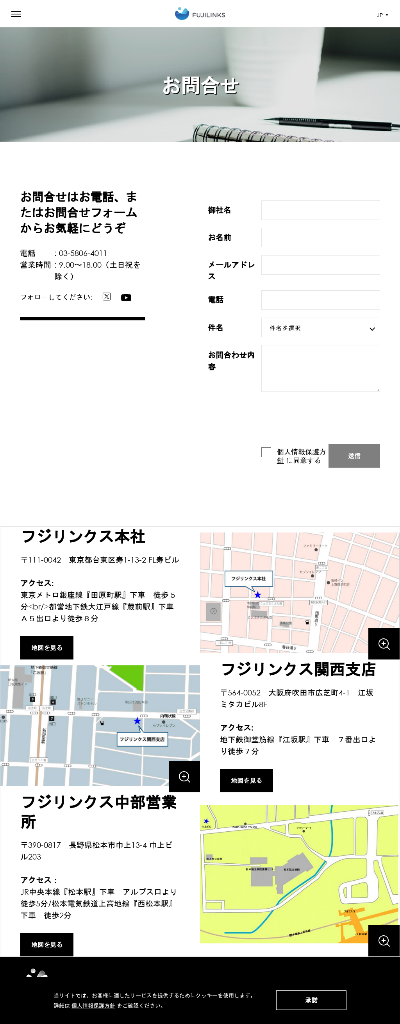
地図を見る (46, 647)
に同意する (293, 456)
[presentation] (320, 421)
